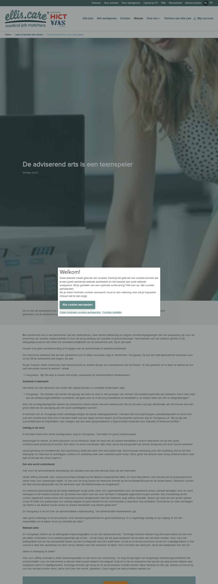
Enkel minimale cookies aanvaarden (80, 312)
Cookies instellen (112, 312)
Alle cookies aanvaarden (77, 305)
